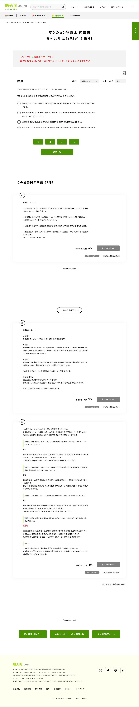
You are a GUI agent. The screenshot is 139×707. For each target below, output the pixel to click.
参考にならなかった (92, 256)
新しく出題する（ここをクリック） (55, 60)
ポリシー (68, 689)
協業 (48, 689)
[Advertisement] (69, 285)
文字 (108, 81)
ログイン (103, 7)
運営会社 (16, 689)
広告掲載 (27, 689)
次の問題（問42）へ (106, 634)
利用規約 (57, 689)
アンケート (75, 7)
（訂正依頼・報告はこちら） (59, 89)
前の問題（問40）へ (33, 634)
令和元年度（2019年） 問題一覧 (69, 634)
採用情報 (38, 689)
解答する (57, 152)
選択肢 (75, 81)
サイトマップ (80, 689)
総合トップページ (117, 7)
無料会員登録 (89, 7)
